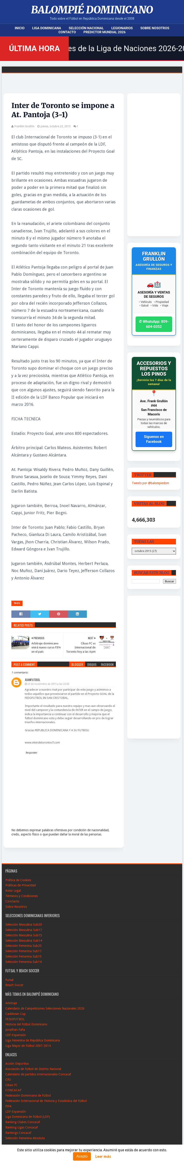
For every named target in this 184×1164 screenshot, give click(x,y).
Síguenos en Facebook (154, 439)
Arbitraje (11, 1003)
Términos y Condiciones (21, 896)
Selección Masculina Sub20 (23, 924)
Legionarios (122, 28)
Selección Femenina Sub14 (23, 962)
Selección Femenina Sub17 (23, 951)
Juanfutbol (32, 679)
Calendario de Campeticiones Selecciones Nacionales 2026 (44, 1008)
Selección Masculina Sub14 (23, 940)
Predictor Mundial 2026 (104, 32)
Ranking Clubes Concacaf (22, 1122)
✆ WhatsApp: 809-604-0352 (154, 324)
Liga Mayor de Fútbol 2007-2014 (28, 1045)
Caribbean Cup (15, 1014)
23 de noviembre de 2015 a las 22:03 (48, 684)
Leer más (103, 1156)
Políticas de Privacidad (20, 885)
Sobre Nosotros (154, 28)
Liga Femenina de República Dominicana (32, 1040)
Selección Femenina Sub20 (23, 945)
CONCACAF (13, 1090)
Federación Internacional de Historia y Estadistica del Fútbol (46, 1101)
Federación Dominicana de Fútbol (28, 1095)
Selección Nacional (86, 28)
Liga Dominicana (46, 28)
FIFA (8, 1106)
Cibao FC (11, 1085)
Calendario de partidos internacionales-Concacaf (38, 1074)
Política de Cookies (18, 880)
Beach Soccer (14, 985)
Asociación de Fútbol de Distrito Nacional (33, 1069)
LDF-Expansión (15, 1035)
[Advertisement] (149, 165)
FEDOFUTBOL (15, 1019)
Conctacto (12, 901)
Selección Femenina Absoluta (25, 1138)
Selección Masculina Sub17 (23, 930)
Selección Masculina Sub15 (23, 935)
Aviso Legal (13, 890)
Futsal (9, 980)
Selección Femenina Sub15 (23, 956)
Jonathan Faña (15, 1029)
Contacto (67, 32)
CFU (8, 1079)
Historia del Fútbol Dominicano (26, 1024)
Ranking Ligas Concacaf (21, 1127)
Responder (31, 753)
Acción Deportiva (17, 1063)
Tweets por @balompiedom (150, 483)
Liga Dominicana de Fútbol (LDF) (27, 1116)
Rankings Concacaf (18, 1133)
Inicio (20, 28)
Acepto (82, 1156)
